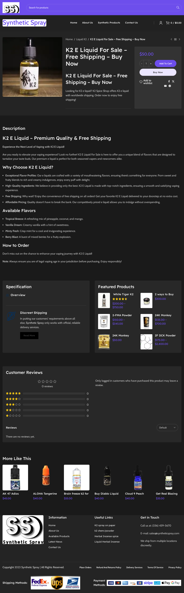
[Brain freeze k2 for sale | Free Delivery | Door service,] (76, 477)
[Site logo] (11, 7)
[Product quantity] (146, 63)
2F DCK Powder (165, 335)
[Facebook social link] (169, 81)
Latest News (55, 541)
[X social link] (173, 81)
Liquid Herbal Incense (107, 541)
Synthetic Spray (35, 322)
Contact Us (55, 546)
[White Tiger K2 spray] (104, 300)
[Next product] (179, 39)
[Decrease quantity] (142, 63)
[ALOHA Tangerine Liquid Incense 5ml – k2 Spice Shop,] (46, 477)
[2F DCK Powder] (146, 341)
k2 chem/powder (104, 530)
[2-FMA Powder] (104, 321)
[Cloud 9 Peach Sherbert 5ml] (138, 477)
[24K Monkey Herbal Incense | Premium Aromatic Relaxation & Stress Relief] (104, 341)
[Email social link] (165, 86)
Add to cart (165, 63)
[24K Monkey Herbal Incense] (146, 321)
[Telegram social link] (170, 86)
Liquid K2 (81, 39)
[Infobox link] (24, 23)
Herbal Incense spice (106, 535)
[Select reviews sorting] (167, 427)
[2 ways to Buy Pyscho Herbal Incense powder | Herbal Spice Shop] (146, 300)
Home (69, 39)
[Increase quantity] (151, 63)
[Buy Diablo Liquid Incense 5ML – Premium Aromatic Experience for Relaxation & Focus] (107, 477)
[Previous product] (171, 39)
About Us (54, 530)
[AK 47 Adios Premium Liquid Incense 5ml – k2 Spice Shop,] (15, 477)
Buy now (158, 72)
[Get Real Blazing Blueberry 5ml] (168, 477)
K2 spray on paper (105, 524)
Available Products (59, 535)
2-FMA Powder (122, 315)
